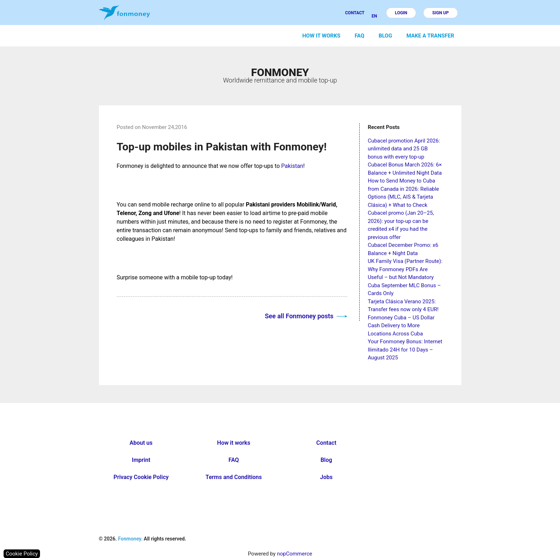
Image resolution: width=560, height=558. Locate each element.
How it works (321, 36)
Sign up (440, 12)
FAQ (359, 36)
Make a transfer (430, 36)
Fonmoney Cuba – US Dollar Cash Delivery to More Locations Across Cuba (401, 325)
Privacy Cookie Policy (141, 477)
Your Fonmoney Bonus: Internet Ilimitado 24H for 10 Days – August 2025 (405, 349)
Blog (385, 36)
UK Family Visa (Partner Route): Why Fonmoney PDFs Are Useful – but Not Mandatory (405, 269)
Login (401, 12)
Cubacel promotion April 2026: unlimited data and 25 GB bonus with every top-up (404, 149)
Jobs (326, 477)
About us (141, 442)
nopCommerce (294, 553)
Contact (354, 12)
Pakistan (292, 166)
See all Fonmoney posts (306, 316)
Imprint (141, 460)
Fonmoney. (130, 539)
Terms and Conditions (234, 477)
